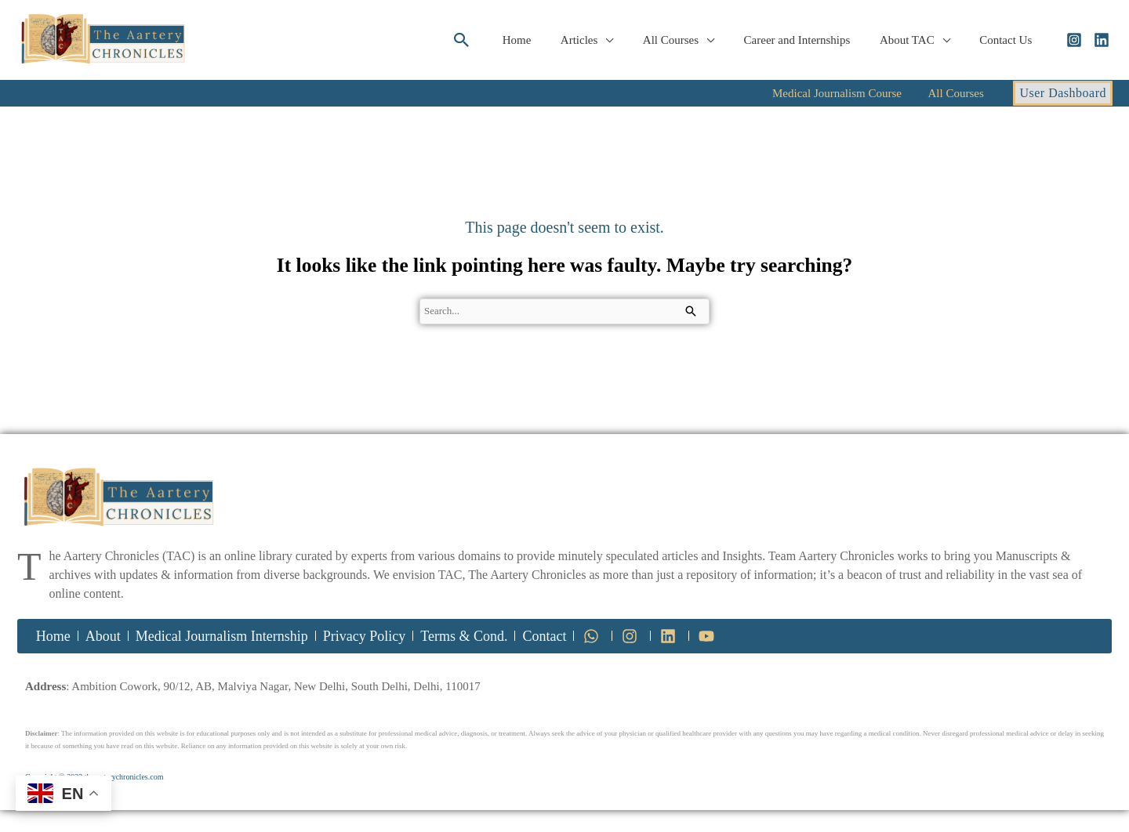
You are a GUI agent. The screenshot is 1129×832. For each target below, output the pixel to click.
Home (549, 40)
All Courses (691, 40)
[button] (497, 40)
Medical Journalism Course (859, 93)
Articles (605, 40)
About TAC (915, 40)
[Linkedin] (1101, 40)
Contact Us (1008, 40)
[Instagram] (1074, 40)
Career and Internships (811, 40)
